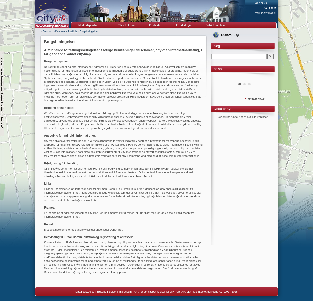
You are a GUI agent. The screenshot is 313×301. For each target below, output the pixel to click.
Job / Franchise (215, 25)
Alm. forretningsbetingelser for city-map (157, 291)
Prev (221, 76)
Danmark (60, 31)
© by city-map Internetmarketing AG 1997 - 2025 (209, 291)
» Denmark (47, 31)
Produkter (155, 25)
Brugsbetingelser (89, 31)
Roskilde (72, 31)
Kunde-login (183, 25)
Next (268, 76)
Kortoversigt (230, 35)
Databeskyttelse (84, 291)
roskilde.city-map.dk (265, 13)
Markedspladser (88, 25)
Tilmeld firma (126, 25)
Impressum (125, 291)
